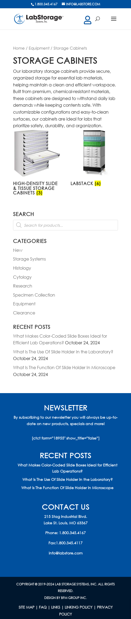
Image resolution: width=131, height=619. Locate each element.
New (17, 250)
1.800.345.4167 (72, 532)
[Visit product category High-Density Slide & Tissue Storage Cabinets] (36, 163)
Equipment (39, 48)
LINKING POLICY (78, 607)
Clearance (24, 313)
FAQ (43, 607)
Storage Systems (29, 259)
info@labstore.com (66, 553)
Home (19, 48)
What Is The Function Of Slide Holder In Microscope (64, 367)
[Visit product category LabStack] (94, 158)
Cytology (22, 277)
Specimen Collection (34, 295)
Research (22, 286)
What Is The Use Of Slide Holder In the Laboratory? (63, 351)
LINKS (55, 607)
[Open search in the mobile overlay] (65, 225)
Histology (22, 268)
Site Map (26, 607)
